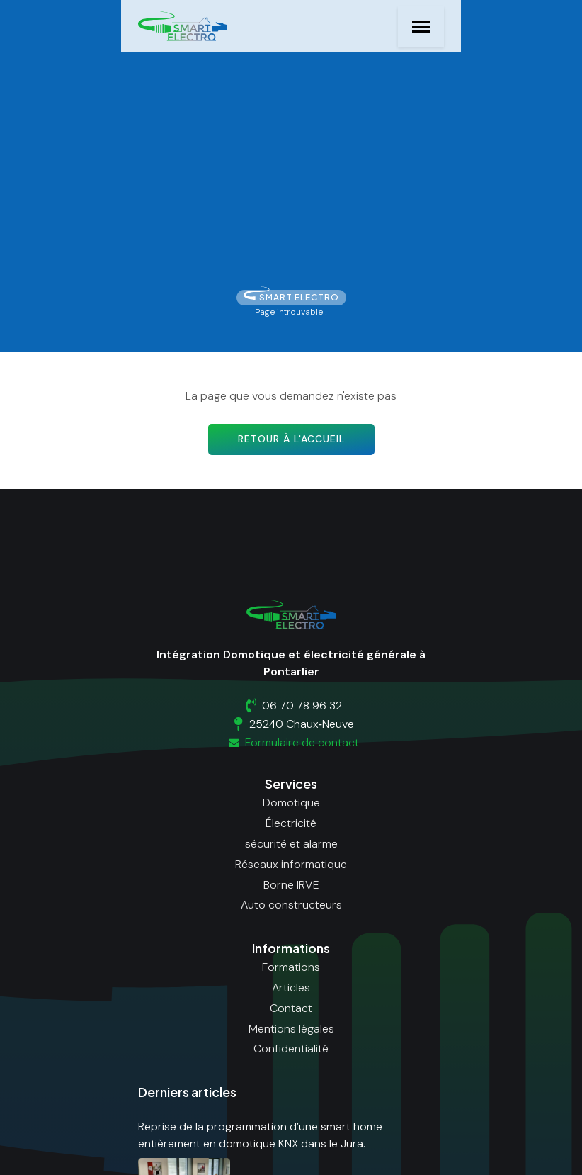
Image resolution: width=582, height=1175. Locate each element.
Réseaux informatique (291, 864)
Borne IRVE (291, 884)
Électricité (291, 823)
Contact (291, 1008)
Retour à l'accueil (291, 438)
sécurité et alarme (291, 843)
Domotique (291, 802)
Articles (291, 987)
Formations (291, 967)
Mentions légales (291, 1028)
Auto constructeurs (291, 904)
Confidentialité (291, 1048)
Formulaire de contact (291, 742)
